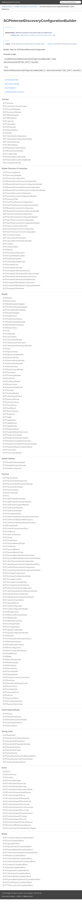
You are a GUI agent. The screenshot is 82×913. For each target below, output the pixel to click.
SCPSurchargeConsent (12, 579)
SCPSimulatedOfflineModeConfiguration (19, 282)
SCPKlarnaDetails (10, 668)
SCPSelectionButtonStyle (13, 363)
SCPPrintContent (9, 450)
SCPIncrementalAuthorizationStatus (17, 639)
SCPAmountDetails (10, 493)
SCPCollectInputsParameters (14, 343)
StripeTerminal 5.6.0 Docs (11, 2)
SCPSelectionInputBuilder (13, 369)
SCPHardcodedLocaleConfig (14, 157)
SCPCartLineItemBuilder (12, 340)
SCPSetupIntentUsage (12, 750)
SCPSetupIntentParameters (14, 741)
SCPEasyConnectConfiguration (15, 226)
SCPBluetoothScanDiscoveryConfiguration (20, 181)
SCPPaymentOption (11, 698)
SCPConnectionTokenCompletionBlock (18, 838)
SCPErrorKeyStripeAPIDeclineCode (17, 801)
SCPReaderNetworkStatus (13, 325)
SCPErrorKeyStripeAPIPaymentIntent (18, 813)
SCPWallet (7, 656)
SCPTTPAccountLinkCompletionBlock (18, 885)
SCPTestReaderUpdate (12, 259)
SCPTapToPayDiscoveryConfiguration (18, 202)
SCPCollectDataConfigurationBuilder (17, 139)
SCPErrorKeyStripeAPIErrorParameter (18, 807)
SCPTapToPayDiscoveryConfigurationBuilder (20, 205)
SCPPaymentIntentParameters (15, 481)
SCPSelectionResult (11, 402)
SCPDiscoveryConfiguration (14, 178)
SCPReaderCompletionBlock (14, 855)
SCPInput (6, 349)
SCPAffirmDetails (9, 665)
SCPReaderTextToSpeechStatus (16, 438)
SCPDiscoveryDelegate (12, 175)
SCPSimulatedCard (10, 265)
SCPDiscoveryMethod (11, 172)
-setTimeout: (11, 88)
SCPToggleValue (9, 420)
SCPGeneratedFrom (11, 692)
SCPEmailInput (9, 378)
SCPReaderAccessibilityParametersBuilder (20, 444)
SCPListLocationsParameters (14, 238)
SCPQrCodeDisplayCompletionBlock (17, 882)
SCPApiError (8, 695)
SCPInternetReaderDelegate (14, 310)
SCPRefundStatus (10, 726)
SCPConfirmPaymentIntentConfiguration (19, 567)
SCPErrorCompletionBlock (13, 841)
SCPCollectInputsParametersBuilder (17, 346)
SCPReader (7, 298)
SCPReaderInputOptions (12, 319)
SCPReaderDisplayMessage (14, 322)
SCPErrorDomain (9, 774)
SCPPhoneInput (9, 372)
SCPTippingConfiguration (13, 630)
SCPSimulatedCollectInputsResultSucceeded (21, 274)
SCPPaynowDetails (10, 671)
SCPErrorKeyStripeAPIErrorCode (16, 804)
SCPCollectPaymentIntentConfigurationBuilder (21, 564)
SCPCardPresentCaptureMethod (16, 505)
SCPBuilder (7, 133)
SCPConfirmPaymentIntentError (15, 528)
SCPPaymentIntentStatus (13, 487)
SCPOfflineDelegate (11, 115)
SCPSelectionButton (11, 357)
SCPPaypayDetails (10, 674)
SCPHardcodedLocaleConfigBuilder (17, 160)
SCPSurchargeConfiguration (14, 573)
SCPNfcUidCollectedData (13, 151)
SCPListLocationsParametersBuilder (17, 241)
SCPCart (6, 331)
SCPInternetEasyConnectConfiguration (18, 229)
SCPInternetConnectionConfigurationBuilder (20, 217)
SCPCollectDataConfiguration (14, 136)
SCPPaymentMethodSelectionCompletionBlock (21, 879)
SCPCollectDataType (11, 142)
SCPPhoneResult (10, 405)
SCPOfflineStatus (10, 118)
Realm (26, 896)
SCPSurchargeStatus (11, 627)
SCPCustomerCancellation (13, 600)
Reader (5, 294)
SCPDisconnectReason (12, 112)
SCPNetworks (8, 636)
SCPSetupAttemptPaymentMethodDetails (19, 756)
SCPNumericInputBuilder (13, 387)
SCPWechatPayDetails (12, 659)
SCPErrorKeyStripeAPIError (14, 795)
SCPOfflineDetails (10, 618)
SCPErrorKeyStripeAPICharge (15, 816)
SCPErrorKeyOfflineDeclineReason (17, 825)
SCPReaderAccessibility (12, 435)
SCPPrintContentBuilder (12, 453)
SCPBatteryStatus (10, 328)
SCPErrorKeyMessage (12, 780)
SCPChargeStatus (10, 540)
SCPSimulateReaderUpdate (14, 256)
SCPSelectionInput (10, 366)
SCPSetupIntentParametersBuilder (16, 744)
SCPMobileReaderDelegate (14, 304)
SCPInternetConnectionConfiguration (17, 214)
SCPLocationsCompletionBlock (15, 864)
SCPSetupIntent (9, 735)
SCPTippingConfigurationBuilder (16, 633)
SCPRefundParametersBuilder (15, 720)
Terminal (5, 99)
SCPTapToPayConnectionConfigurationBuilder (21, 223)
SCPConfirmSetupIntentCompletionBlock (19, 861)
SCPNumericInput (10, 384)
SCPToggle (7, 417)
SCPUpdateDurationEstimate (14, 465)
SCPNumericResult (10, 411)
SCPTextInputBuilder (11, 393)
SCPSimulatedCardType (12, 268)
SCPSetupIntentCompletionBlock (16, 870)
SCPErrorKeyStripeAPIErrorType (16, 810)
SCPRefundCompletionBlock (14, 867)
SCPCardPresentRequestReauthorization (19, 523)
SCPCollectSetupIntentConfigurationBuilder (20, 591)
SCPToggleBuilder (10, 426)
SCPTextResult (9, 414)
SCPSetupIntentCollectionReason (16, 738)
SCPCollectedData (10, 145)
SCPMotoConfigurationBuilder (15, 651)
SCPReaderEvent (10, 316)
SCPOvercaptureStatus (12, 514)
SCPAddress (8, 250)
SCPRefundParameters (12, 717)
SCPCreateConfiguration (13, 606)
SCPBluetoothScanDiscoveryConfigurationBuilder (22, 184)
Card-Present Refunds (11, 710)
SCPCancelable (9, 124)
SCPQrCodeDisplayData (12, 701)
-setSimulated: (12, 80)
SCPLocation (8, 244)
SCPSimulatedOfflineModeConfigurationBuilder (21, 285)
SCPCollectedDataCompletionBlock (17, 876)
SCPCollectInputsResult (12, 396)
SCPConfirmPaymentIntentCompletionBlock (20, 853)
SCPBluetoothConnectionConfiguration (18, 208)
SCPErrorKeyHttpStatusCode (14, 783)
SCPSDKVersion (9, 127)
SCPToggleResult (10, 423)
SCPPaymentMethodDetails (14, 543)
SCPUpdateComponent (12, 468)
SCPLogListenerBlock (11, 844)
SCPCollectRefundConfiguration (15, 594)
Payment (5, 474)
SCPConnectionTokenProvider (15, 106)
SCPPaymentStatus (11, 490)
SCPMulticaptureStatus (12, 642)
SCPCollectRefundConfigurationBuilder (18, 597)
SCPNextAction (9, 680)
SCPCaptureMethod (11, 603)
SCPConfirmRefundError (12, 723)
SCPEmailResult (9, 408)
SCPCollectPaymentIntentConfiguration (18, 561)
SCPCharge (7, 537)
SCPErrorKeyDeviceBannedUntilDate (17, 789)
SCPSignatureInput (10, 352)
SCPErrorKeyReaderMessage (15, 786)
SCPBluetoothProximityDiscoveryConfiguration (21, 187)
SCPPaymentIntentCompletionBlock (17, 847)
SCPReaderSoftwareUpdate (14, 462)
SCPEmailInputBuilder (11, 381)
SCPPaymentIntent (10, 478)
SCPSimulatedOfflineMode (13, 288)
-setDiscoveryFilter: (15, 92)
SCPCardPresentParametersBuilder (17, 502)
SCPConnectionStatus (12, 235)
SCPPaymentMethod (11, 549)
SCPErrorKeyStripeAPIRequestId (16, 798)
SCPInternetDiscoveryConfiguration (17, 193)
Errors (4, 768)
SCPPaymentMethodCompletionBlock (18, 850)
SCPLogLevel (8, 121)
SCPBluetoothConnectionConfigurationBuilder (21, 211)
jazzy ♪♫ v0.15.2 (16, 896)
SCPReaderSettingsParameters (15, 432)
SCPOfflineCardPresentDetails (15, 615)
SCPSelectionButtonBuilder (14, 360)
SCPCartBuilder (9, 334)
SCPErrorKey (8, 777)
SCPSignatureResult (11, 399)
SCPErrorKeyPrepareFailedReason (17, 792)
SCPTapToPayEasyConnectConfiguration (19, 232)
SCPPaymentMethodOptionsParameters (19, 555)
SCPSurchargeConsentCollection (16, 585)
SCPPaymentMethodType (13, 552)
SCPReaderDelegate (11, 313)
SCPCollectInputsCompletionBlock (16, 873)
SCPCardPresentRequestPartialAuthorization (21, 517)
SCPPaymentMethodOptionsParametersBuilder (22, 558)
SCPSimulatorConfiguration (14, 253)
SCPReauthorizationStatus (13, 645)
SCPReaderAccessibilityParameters (17, 441)
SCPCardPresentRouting (13, 508)
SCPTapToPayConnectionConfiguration (18, 220)
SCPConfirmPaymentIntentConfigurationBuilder (22, 570)
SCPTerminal (8, 103)
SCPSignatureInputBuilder (13, 355)
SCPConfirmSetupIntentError (14, 762)
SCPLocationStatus (10, 247)
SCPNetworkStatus (10, 130)
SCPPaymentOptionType (13, 704)
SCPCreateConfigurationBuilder (15, 609)
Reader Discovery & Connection (25, 6)
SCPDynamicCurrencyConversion (16, 677)
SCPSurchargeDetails (11, 624)
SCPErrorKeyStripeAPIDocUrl (15, 819)
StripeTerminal (7, 6)
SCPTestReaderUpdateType (14, 262)
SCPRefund (7, 714)
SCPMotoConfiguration (12, 648)
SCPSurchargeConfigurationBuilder (17, 576)
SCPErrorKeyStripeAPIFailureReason (18, 822)
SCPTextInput (8, 390)
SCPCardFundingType (12, 534)
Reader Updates (8, 458)
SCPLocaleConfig (10, 154)
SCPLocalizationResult (12, 163)
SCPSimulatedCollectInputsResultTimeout (19, 276)
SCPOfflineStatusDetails (12, 621)
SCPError (6, 772)
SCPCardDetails (9, 546)
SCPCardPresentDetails (12, 511)
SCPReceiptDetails (10, 525)
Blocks (4, 834)
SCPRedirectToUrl (10, 686)
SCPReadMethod (10, 653)
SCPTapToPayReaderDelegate (15, 307)
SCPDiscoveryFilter (10, 199)
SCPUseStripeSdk (10, 689)
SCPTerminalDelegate (11, 109)
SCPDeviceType (9, 301)
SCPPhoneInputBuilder (12, 375)
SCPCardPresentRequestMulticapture (18, 520)
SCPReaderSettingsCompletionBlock (17, 447)
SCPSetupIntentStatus (12, 747)
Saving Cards (7, 731)
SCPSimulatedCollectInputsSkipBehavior (19, 279)
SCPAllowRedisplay (10, 662)
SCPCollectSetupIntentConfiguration (17, 588)
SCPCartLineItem (10, 337)
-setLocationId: (13, 84)
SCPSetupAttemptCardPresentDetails (18, 759)
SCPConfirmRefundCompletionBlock (17, 858)
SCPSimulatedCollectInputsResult (16, 271)
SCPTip (6, 496)
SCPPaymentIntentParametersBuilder (18, 484)
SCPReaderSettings (11, 429)
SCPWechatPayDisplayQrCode (15, 683)
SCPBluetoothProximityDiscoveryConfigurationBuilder (24, 190)
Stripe (9, 893)
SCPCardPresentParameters (14, 499)
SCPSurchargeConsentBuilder (15, 582)
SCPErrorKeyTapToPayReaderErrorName (19, 828)
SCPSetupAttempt (10, 753)
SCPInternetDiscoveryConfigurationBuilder (20, 196)
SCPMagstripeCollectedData (14, 148)
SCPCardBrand (9, 531)
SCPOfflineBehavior (11, 612)
